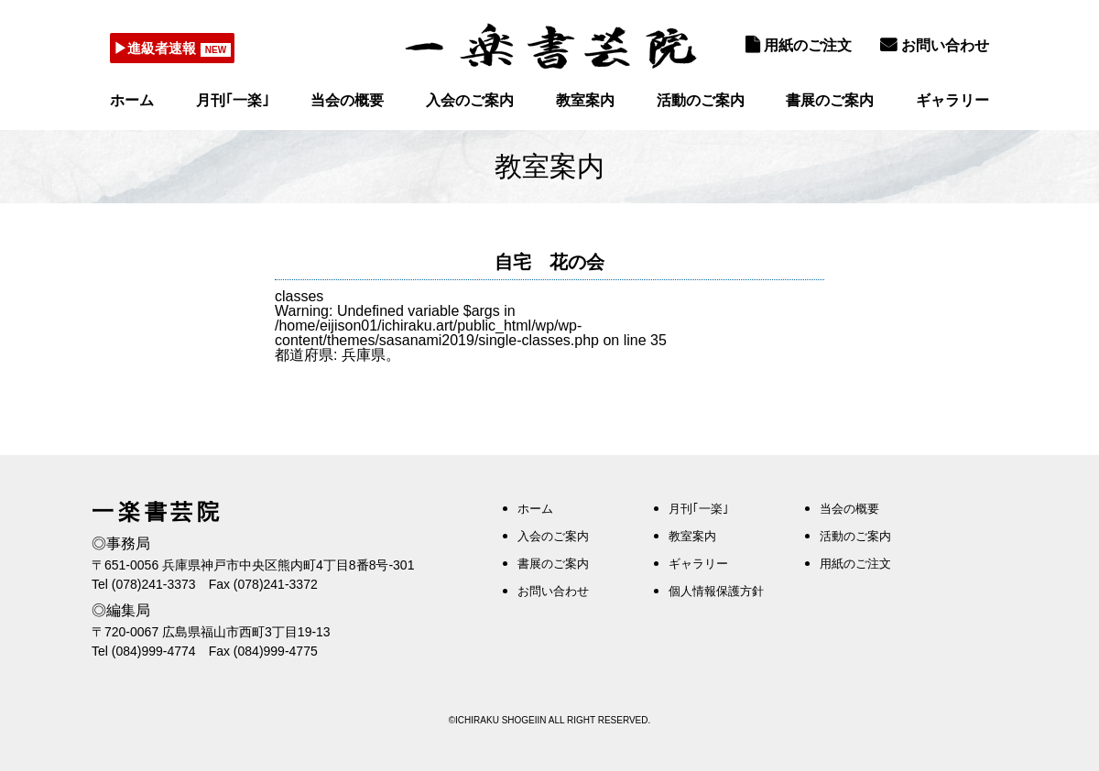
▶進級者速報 (160, 48)
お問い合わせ (934, 45)
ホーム (132, 100)
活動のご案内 (701, 100)
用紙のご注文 (798, 45)
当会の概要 (347, 100)
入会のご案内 (470, 100)
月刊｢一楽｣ (232, 100)
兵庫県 (364, 355)
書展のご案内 (830, 100)
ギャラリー (952, 100)
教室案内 (585, 100)
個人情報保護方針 (716, 591)
